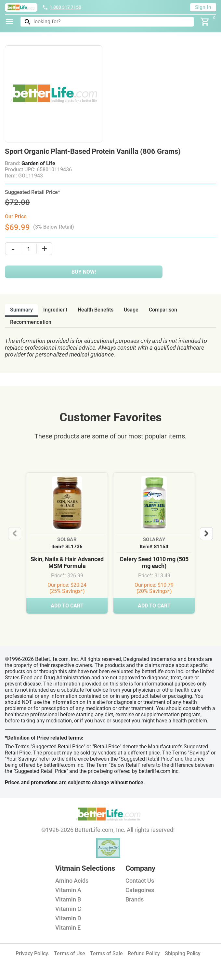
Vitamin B (68, 899)
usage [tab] (131, 310)
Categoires (139, 890)
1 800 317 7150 (61, 7)
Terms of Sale (106, 953)
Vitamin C (68, 908)
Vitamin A (68, 890)
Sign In (203, 7)
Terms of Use (69, 953)
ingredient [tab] (55, 310)
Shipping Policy (183, 953)
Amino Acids (71, 880)
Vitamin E (68, 927)
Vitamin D (68, 918)
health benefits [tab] (95, 310)
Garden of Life (38, 163)
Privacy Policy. (32, 953)
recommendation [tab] (30, 322)
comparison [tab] (163, 310)
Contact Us (139, 880)
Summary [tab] (21, 310)
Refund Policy (144, 953)
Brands (134, 899)
